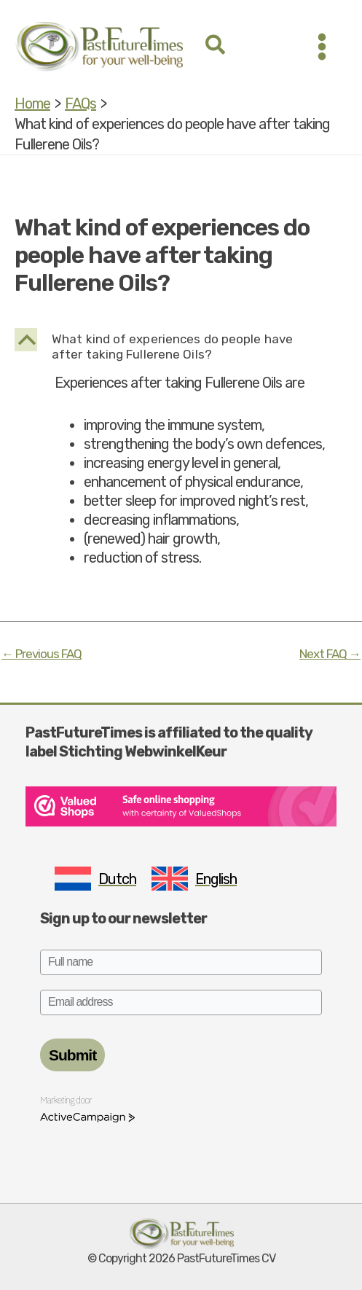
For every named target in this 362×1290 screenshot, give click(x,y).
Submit (72, 1055)
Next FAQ (330, 654)
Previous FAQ (41, 654)
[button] (216, 46)
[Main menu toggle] (321, 46)
